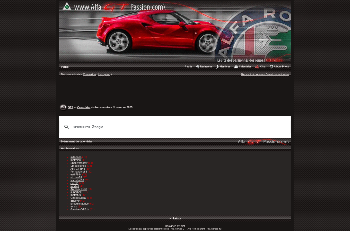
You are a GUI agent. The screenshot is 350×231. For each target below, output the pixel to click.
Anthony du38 (78, 189)
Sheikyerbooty (79, 162)
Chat (262, 66)
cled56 (74, 183)
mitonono (75, 157)
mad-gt (74, 186)
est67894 (75, 174)
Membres (225, 66)
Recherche (206, 66)
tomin (73, 206)
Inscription (104, 74)
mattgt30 (75, 194)
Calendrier (245, 66)
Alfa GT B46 (77, 168)
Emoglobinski (78, 165)
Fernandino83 (78, 171)
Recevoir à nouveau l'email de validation (265, 74)
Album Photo (281, 66)
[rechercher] (174, 127)
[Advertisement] (175, 91)
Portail (65, 67)
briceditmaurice (79, 203)
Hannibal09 (77, 180)
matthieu (75, 159)
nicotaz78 (76, 177)
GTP (70, 107)
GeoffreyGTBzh (79, 209)
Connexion (89, 74)
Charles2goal (78, 197)
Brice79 (74, 200)
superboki (76, 191)
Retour (177, 218)
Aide (189, 66)
